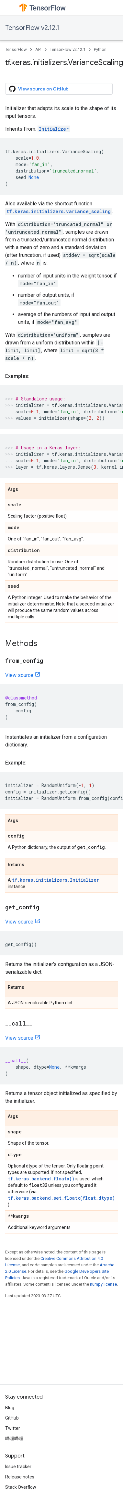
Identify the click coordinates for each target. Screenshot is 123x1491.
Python (100, 49)
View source (19, 675)
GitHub (12, 1418)
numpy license (103, 1284)
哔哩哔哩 (14, 1438)
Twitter (12, 1428)
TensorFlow (16, 49)
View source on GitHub (39, 89)
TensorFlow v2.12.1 (32, 28)
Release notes (19, 1476)
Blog (9, 1407)
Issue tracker (18, 1466)
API (38, 49)
